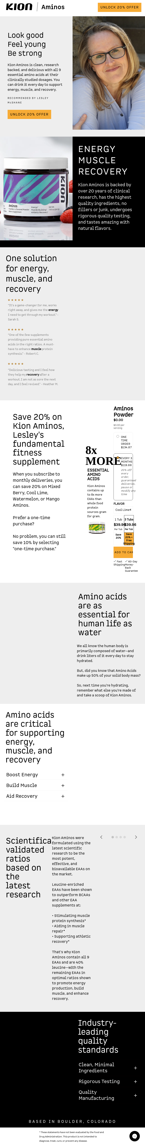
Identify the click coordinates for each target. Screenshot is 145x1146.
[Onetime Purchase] (117, 436)
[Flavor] (123, 509)
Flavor (119, 504)
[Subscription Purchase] (117, 457)
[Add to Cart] (123, 552)
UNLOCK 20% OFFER (119, 7)
